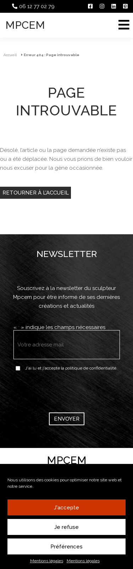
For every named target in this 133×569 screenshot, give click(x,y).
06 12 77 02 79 (37, 6)
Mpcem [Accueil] (25, 25)
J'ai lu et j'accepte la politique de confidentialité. (71, 368)
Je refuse (66, 527)
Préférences (66, 546)
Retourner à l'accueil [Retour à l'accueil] (35, 193)
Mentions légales (46, 560)
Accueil (10, 55)
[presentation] (67, 391)
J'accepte (66, 507)
